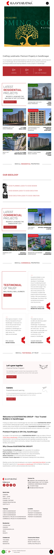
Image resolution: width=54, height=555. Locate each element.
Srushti (5, 533)
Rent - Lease (6, 496)
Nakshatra (6, 543)
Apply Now (11, 400)
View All (7, 296)
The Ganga (6, 540)
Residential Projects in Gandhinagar (14, 516)
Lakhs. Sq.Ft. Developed (40, 73)
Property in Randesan (34, 513)
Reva (4, 531)
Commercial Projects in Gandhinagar (14, 518)
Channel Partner (8, 500)
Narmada (5, 541)
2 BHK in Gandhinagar (9, 511)
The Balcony (6, 525)
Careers (5, 494)
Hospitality (6, 504)
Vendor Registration (9, 502)
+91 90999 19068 (33, 486)
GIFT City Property (33, 511)
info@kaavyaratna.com (35, 488)
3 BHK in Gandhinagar (9, 513)
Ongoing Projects (10, 103)
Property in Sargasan (34, 516)
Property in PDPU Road (35, 515)
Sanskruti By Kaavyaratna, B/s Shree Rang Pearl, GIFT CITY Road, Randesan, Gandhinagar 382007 (38, 482)
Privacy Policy (17, 552)
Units (27, 73)
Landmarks (14, 73)
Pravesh (5, 527)
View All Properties (27, 165)
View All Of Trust (27, 354)
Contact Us (6, 498)
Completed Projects (34, 543)
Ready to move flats (34, 541)
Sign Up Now (11, 378)
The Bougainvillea (8, 529)
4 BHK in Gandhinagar (9, 515)
